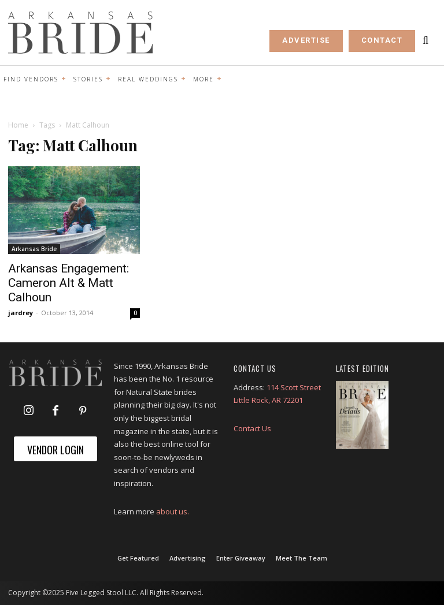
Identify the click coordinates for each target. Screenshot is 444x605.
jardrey (20, 312)
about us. (172, 511)
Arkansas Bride (34, 249)
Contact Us (252, 428)
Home (18, 125)
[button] (425, 40)
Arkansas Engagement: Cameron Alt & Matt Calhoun (68, 283)
